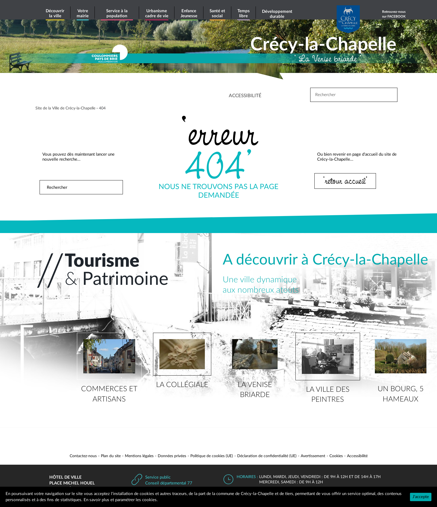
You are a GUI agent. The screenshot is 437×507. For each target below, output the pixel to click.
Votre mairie (83, 13)
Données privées (172, 456)
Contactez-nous (83, 456)
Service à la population (117, 13)
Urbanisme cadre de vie (156, 13)
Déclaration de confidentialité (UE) (267, 456)
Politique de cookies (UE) (211, 456)
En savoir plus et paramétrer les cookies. (121, 500)
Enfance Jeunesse (189, 13)
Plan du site (111, 456)
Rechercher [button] (113, 187)
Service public (158, 477)
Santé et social (217, 13)
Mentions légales (139, 456)
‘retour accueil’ (346, 180)
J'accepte (420, 497)
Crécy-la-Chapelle (323, 45)
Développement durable (277, 14)
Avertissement (313, 456)
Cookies (336, 456)
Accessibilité (357, 456)
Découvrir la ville (55, 13)
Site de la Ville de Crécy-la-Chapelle (65, 108)
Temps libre (243, 13)
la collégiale (182, 384)
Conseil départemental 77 (168, 483)
